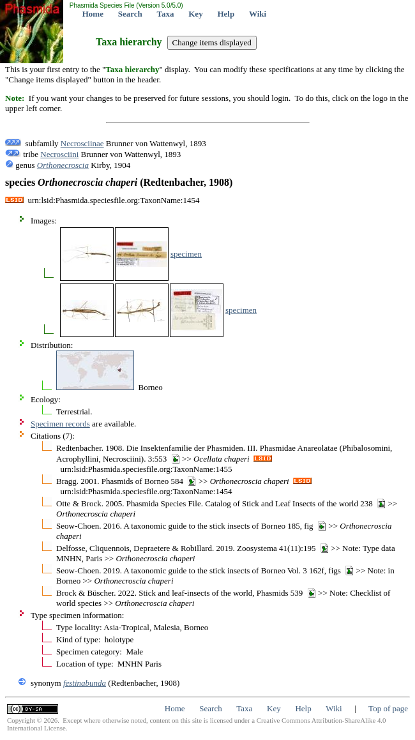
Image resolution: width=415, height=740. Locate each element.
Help (225, 14)
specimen (186, 254)
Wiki (257, 14)
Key (195, 14)
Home (92, 14)
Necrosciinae (82, 143)
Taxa (165, 14)
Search (130, 14)
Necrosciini (59, 154)
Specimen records (60, 423)
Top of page (388, 708)
